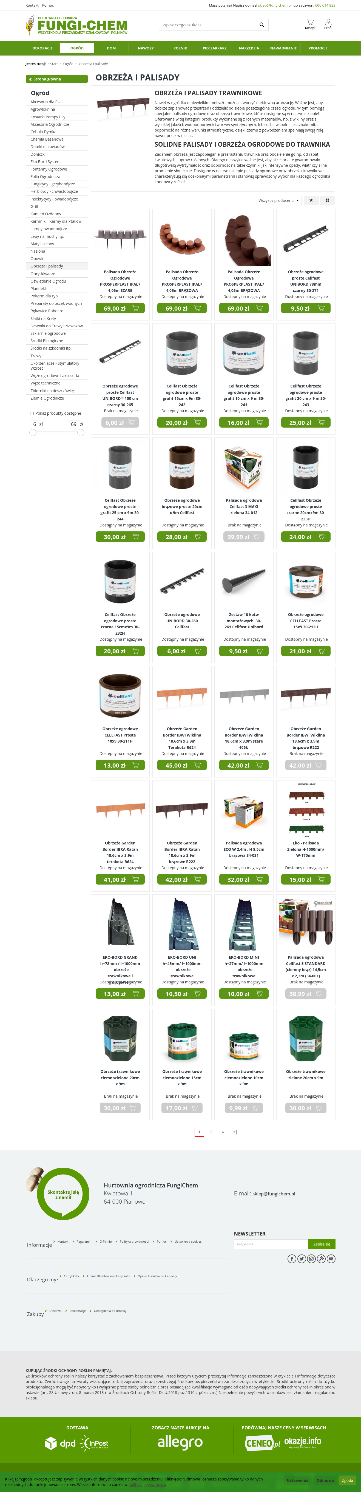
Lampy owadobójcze (49, 228)
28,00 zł (176, 536)
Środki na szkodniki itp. (51, 348)
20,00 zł (176, 422)
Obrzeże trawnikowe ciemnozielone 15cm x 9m (182, 1075)
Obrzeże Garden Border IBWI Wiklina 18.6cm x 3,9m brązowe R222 (306, 734)
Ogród (77, 48)
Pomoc (48, 5)
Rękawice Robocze (47, 310)
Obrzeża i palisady (47, 266)
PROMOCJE (318, 48)
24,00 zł (300, 536)
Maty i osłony (42, 243)
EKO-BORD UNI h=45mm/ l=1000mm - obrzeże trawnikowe (182, 963)
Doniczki (38, 154)
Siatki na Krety (43, 318)
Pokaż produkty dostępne (55, 413)
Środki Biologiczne (47, 340)
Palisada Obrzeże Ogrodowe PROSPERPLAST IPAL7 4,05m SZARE (120, 277)
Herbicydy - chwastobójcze (54, 191)
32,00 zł (238, 879)
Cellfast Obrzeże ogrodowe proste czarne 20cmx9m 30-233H (305, 506)
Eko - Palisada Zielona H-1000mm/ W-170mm (305, 847)
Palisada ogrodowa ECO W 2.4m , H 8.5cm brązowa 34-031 (243, 847)
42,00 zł (238, 765)
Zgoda (347, 1480)
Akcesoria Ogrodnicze (50, 124)
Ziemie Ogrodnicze (47, 398)
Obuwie (37, 258)
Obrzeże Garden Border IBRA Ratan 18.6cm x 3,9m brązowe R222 (182, 849)
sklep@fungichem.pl (275, 5)
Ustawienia (298, 1480)
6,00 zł (176, 651)
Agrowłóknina (43, 109)
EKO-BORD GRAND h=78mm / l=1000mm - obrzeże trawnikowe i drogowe (120, 965)
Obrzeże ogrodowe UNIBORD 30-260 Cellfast (182, 618)
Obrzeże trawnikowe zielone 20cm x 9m (306, 1073)
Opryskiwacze (43, 273)
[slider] (32, 432)
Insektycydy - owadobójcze (54, 199)
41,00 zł (115, 879)
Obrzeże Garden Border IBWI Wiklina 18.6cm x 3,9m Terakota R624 (182, 734)
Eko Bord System (46, 161)
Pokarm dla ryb (44, 296)
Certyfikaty (76, 1262)
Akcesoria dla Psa (46, 101)
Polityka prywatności (152, 1236)
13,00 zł (115, 765)
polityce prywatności (147, 1484)
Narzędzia (249, 48)
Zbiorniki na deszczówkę (52, 390)
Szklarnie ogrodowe (48, 333)
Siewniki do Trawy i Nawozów (57, 325)
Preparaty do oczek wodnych (56, 303)
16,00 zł (238, 422)
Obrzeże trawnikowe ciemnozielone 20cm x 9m (120, 1075)
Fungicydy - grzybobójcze (53, 183)
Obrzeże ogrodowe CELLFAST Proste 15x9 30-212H (306, 618)
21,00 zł (300, 651)
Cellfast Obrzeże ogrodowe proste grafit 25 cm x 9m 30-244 (120, 506)
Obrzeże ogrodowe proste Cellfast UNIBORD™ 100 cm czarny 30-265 (120, 392)
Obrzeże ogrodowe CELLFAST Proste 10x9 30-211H (120, 732)
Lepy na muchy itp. (47, 236)
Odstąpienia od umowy (133, 1287)
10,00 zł (238, 993)
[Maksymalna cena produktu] (74, 424)
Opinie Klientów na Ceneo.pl (189, 1262)
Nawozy (146, 48)
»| (235, 1131)
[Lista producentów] (278, 200)
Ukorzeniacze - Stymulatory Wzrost (55, 366)
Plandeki (38, 288)
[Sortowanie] (311, 200)
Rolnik (180, 48)
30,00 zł (115, 536)
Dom (111, 48)
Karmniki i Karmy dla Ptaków (56, 221)
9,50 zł (300, 308)
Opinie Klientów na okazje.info (125, 1262)
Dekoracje (43, 48)
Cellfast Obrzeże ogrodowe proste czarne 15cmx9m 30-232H (120, 620)
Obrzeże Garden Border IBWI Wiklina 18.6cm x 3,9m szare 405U (244, 734)
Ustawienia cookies (211, 1236)
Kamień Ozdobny (46, 213)
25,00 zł (300, 422)
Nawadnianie (283, 48)
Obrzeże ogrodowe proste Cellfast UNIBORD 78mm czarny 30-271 (306, 277)
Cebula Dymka (43, 131)
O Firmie (123, 1236)
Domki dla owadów (48, 146)
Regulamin (95, 1237)
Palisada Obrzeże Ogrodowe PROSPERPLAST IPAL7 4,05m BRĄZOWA (182, 277)
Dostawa (60, 1287)
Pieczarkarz (215, 48)
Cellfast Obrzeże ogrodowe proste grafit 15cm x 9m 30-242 (182, 392)
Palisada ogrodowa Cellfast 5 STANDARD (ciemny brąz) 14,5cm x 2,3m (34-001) (306, 963)
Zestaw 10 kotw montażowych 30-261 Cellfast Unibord (244, 618)
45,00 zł (176, 765)
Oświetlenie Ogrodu (48, 281)
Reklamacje (90, 1287)
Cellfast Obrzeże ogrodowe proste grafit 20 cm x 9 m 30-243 (306, 392)
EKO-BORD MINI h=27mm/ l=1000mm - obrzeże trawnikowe (243, 963)
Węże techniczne (46, 383)
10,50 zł (176, 993)
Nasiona (38, 251)
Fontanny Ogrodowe (49, 169)
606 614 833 (325, 5)
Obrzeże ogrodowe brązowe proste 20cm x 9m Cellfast (182, 504)
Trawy (36, 355)
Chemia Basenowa (47, 139)
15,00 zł (300, 879)
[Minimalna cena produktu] (34, 424)
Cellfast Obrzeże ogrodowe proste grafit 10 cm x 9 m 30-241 (244, 392)
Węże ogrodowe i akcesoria (55, 375)
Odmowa (325, 1480)
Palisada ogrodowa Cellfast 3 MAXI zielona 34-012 (244, 504)
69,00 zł (115, 308)
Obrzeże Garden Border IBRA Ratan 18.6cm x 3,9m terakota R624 (120, 849)
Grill (34, 206)
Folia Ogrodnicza (46, 176)
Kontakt (32, 5)
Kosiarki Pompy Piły (48, 116)
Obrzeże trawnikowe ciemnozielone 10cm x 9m (244, 1075)
